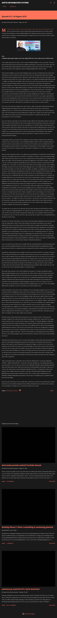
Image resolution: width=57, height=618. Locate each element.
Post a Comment (11, 605)
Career (3, 6)
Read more (52, 481)
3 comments (9, 543)
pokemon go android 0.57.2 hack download (20, 589)
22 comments (10, 481)
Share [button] (51, 390)
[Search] (51, 3)
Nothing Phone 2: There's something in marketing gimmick (27, 527)
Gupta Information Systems (15, 2)
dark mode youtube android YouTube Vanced (21, 465)
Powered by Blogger (28, 613)
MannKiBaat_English (12, 390)
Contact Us (12, 6)
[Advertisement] (28, 407)
